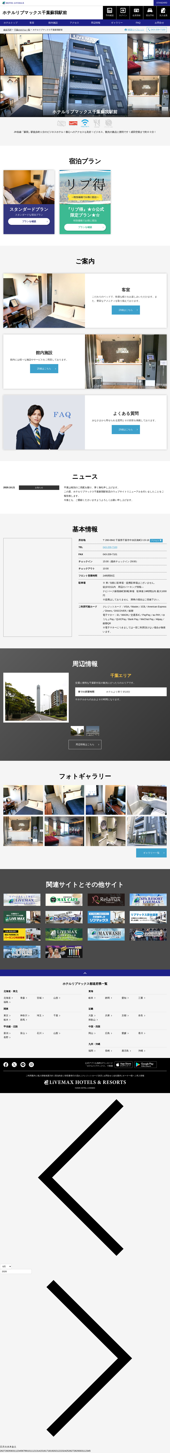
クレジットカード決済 (92, 1076)
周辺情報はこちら (85, 744)
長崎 (107, 1050)
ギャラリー (117, 22)
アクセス (74, 22)
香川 (140, 1033)
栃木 (6, 1019)
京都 (124, 1015)
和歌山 (91, 1019)
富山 (22, 1033)
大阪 (90, 1015)
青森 (22, 998)
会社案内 (117, 1076)
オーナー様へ (129, 1076)
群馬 (22, 1019)
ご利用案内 (31, 1076)
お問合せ (159, 22)
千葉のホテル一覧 (22, 30)
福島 (6, 1002)
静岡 (107, 998)
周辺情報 (95, 22)
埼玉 (39, 1015)
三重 (140, 998)
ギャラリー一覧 (151, 853)
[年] (16, 1271)
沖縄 (140, 1050)
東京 (6, 1015)
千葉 (55, 1015)
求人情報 (140, 1076)
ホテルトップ (11, 22)
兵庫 (107, 1015)
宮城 (39, 998)
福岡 (90, 1050)
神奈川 (23, 1015)
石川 (39, 1033)
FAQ (138, 22)
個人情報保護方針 (45, 1076)
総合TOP (7, 30)
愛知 (124, 998)
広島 (107, 1033)
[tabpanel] (85, 698)
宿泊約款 (59, 1076)
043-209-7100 (110, 547)
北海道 (7, 998)
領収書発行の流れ (72, 1076)
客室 (32, 22)
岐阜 (90, 998)
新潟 (6, 1033)
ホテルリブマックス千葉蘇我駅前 (34, 12)
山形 (55, 998)
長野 (6, 1037)
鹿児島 (125, 1050)
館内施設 (53, 22)
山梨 (55, 1033)
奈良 (140, 1015)
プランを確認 (29, 221)
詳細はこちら (126, 310)
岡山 (90, 1033)
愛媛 (124, 1033)
